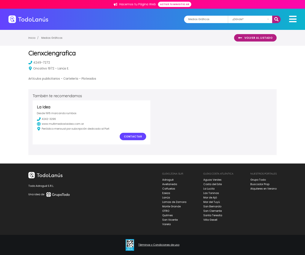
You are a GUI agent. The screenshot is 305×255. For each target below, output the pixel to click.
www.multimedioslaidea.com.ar (60, 124)
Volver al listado (255, 38)
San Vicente (170, 220)
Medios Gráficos (51, 38)
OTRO (165, 211)
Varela (166, 224)
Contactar (133, 136)
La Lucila (209, 188)
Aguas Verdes (212, 180)
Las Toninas (211, 193)
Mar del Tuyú (211, 202)
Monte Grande (171, 206)
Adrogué (167, 180)
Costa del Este (212, 184)
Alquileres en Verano (263, 188)
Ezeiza (166, 193)
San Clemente (212, 211)
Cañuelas (168, 188)
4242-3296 (46, 119)
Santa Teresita (212, 215)
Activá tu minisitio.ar (174, 4)
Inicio (31, 38)
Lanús (166, 197)
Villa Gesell (210, 220)
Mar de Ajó (210, 197)
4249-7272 (39, 62)
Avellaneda (169, 184)
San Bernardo (212, 206)
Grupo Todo (258, 180)
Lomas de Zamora (174, 202)
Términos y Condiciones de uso (158, 245)
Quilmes (167, 215)
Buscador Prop (259, 184)
